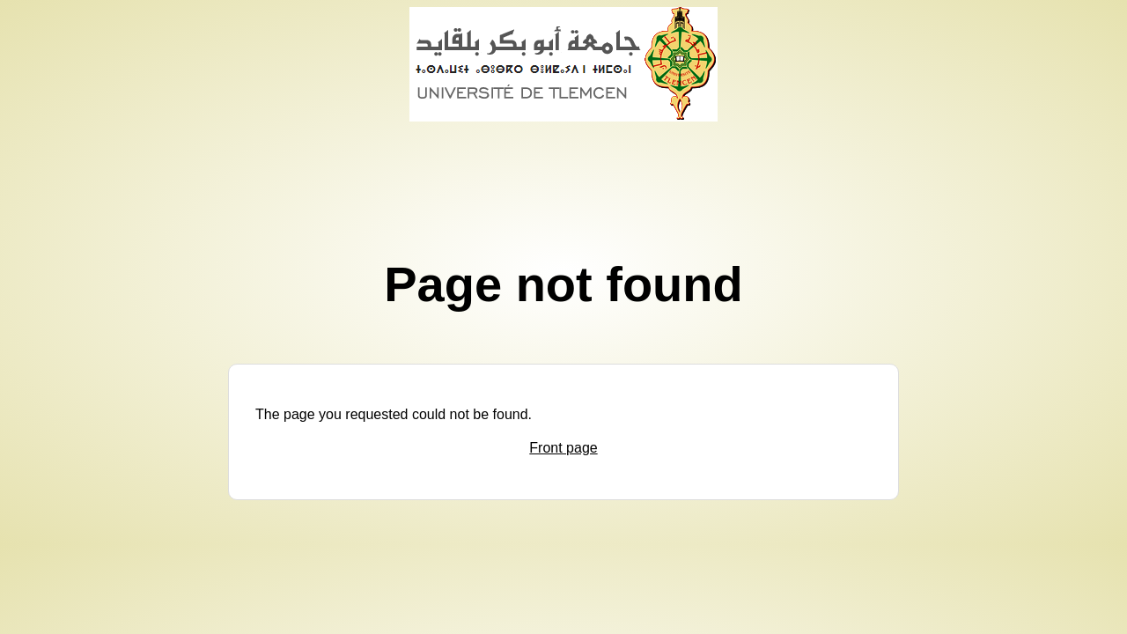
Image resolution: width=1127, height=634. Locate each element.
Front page (563, 447)
